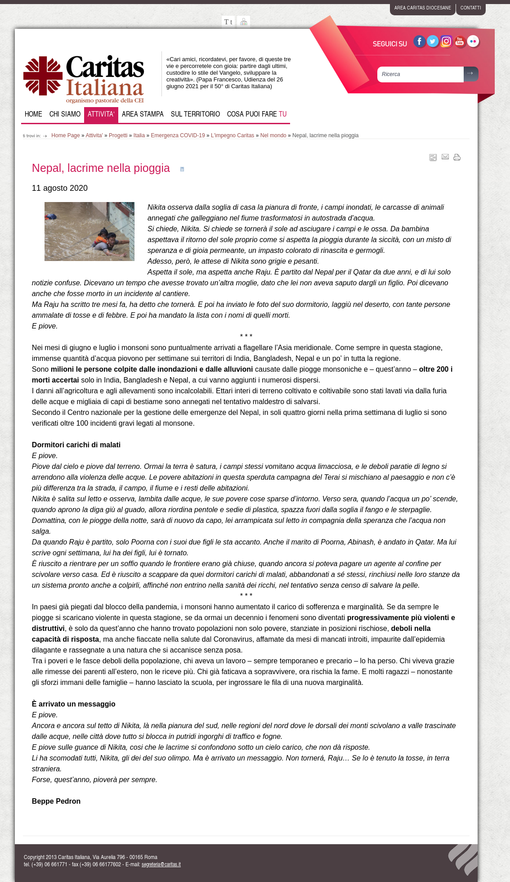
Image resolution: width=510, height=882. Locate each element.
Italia (139, 135)
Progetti (118, 135)
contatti (471, 7)
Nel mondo (273, 135)
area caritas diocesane (422, 7)
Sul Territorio (195, 114)
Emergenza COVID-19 (178, 135)
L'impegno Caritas (232, 135)
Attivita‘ (101, 114)
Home (33, 114)
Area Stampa (143, 114)
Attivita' (94, 135)
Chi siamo (65, 114)
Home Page (65, 135)
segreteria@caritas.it (161, 864)
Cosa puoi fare (256, 114)
